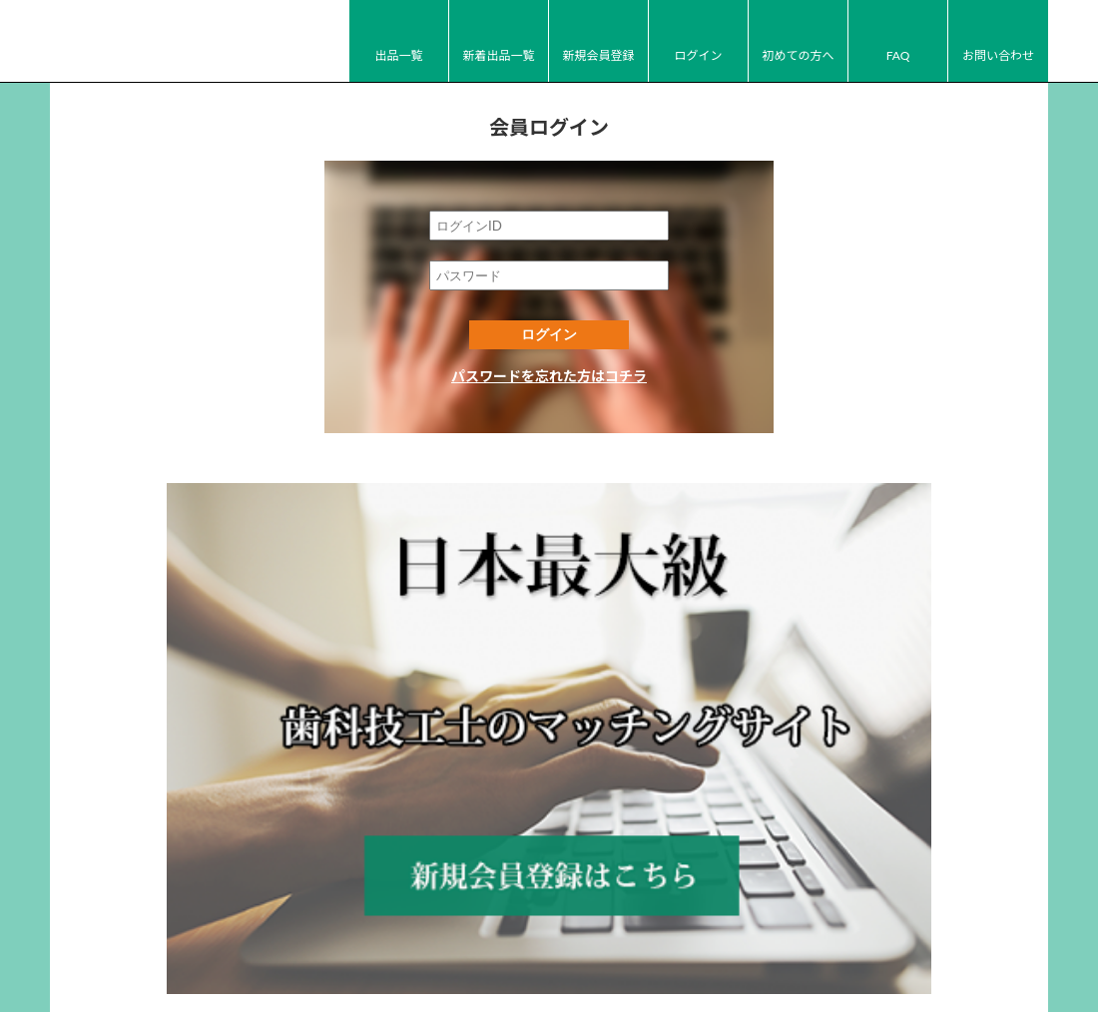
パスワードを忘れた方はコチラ (549, 375)
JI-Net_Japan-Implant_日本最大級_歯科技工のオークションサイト (160, 42)
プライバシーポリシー (644, 936)
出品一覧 (398, 55)
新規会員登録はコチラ (549, 632)
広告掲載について (780, 936)
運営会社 (533, 936)
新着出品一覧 (498, 55)
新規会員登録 (598, 55)
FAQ (898, 55)
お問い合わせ (998, 55)
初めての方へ (797, 55)
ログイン (698, 55)
